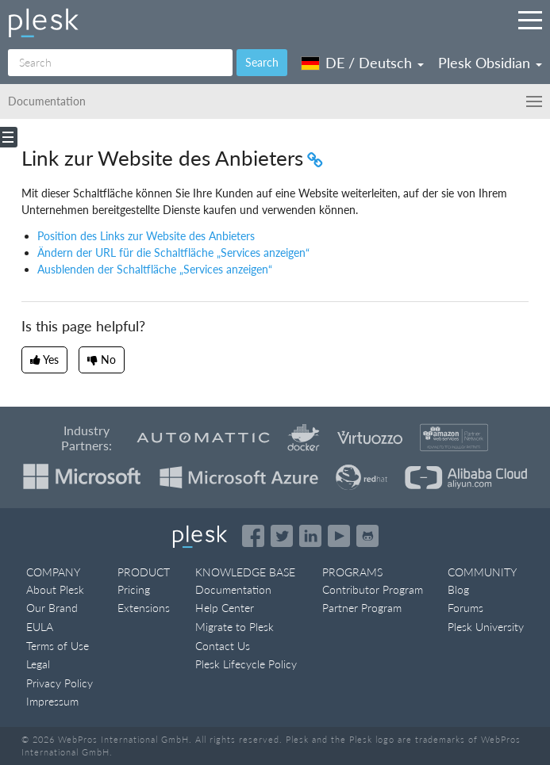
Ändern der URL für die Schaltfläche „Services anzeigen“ (173, 252)
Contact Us (222, 645)
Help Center (224, 607)
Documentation (233, 589)
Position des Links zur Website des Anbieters (146, 236)
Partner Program (362, 607)
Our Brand (52, 607)
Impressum (52, 701)
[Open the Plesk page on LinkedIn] (310, 536)
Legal (38, 664)
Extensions (143, 607)
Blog (458, 589)
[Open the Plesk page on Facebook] (253, 536)
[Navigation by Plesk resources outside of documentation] (530, 20)
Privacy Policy (59, 683)
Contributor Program (372, 589)
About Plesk (55, 589)
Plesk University (486, 626)
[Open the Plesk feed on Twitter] (282, 536)
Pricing (133, 589)
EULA (39, 626)
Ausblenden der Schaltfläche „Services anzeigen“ (154, 269)
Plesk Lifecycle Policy (246, 664)
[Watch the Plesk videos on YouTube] (339, 536)
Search (262, 62)
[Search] (120, 62)
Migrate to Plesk (234, 626)
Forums (465, 607)
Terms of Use (57, 645)
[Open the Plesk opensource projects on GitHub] (367, 536)
